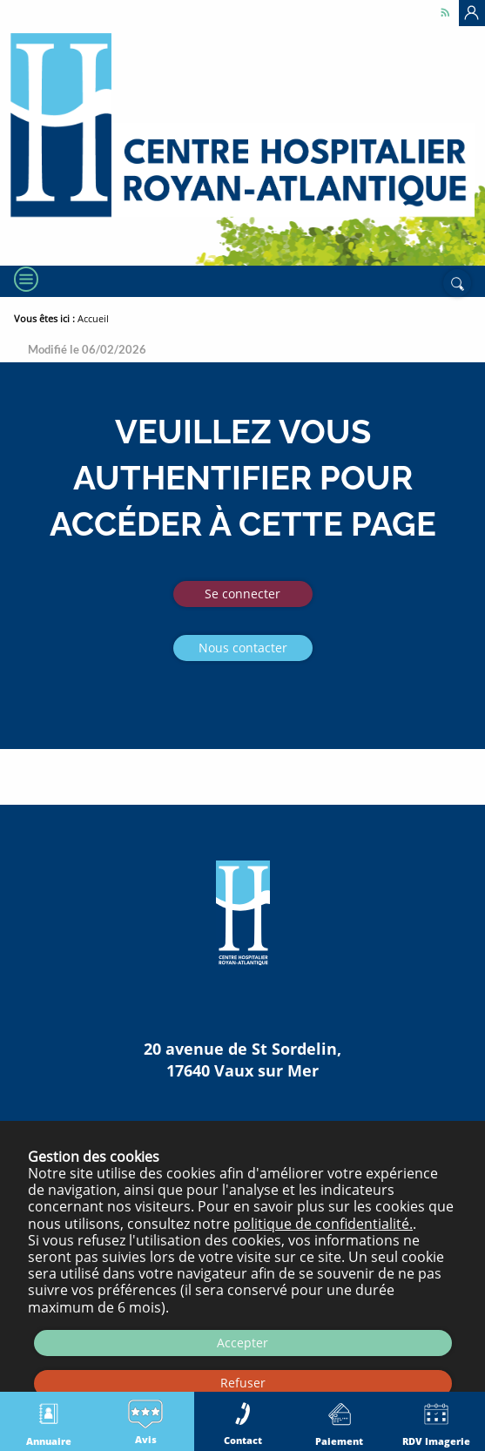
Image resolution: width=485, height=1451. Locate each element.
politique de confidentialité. (323, 1223)
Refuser (243, 1382)
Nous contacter (243, 647)
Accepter (242, 1342)
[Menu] (24, 280)
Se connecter (242, 593)
